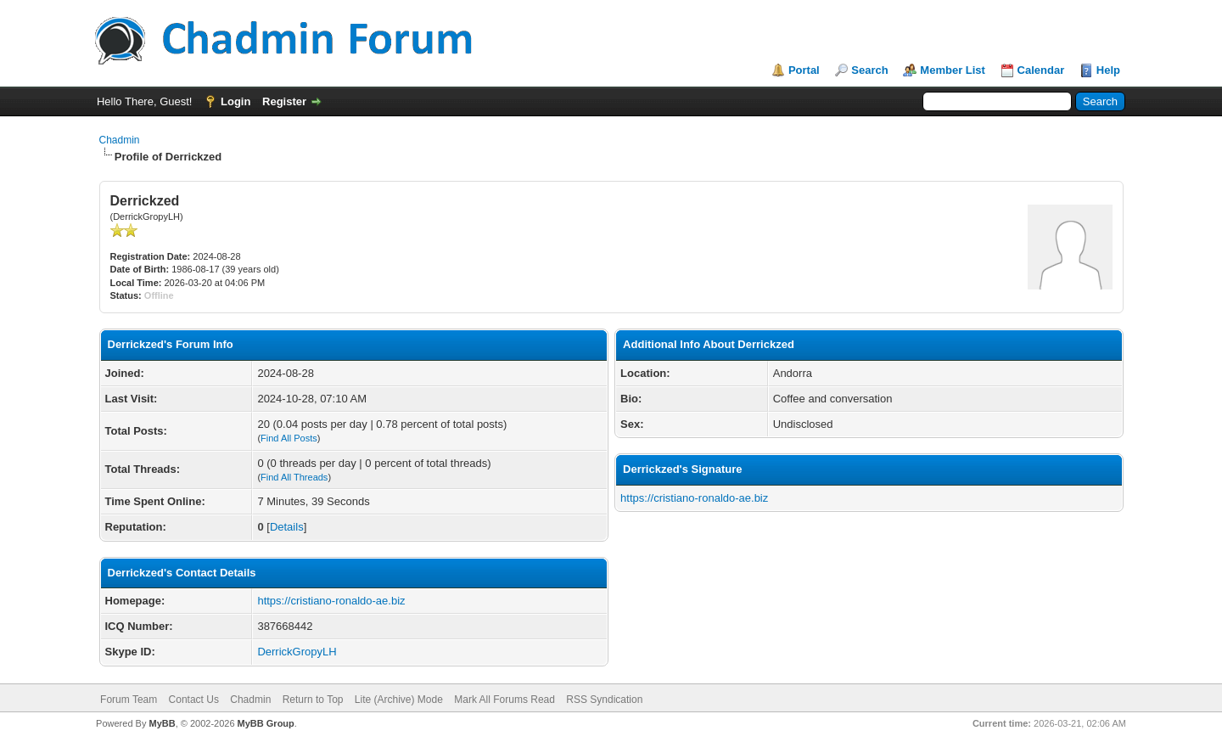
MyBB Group (266, 723)
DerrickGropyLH (296, 651)
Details (287, 526)
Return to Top (313, 699)
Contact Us (194, 699)
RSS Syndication (604, 699)
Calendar (1041, 70)
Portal (804, 70)
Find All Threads (294, 477)
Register (284, 101)
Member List (952, 70)
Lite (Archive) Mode (399, 699)
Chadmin (119, 140)
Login (235, 101)
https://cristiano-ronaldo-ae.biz (331, 600)
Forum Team (128, 699)
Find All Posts (289, 438)
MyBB (162, 723)
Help (1108, 70)
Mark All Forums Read (504, 699)
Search (869, 70)
